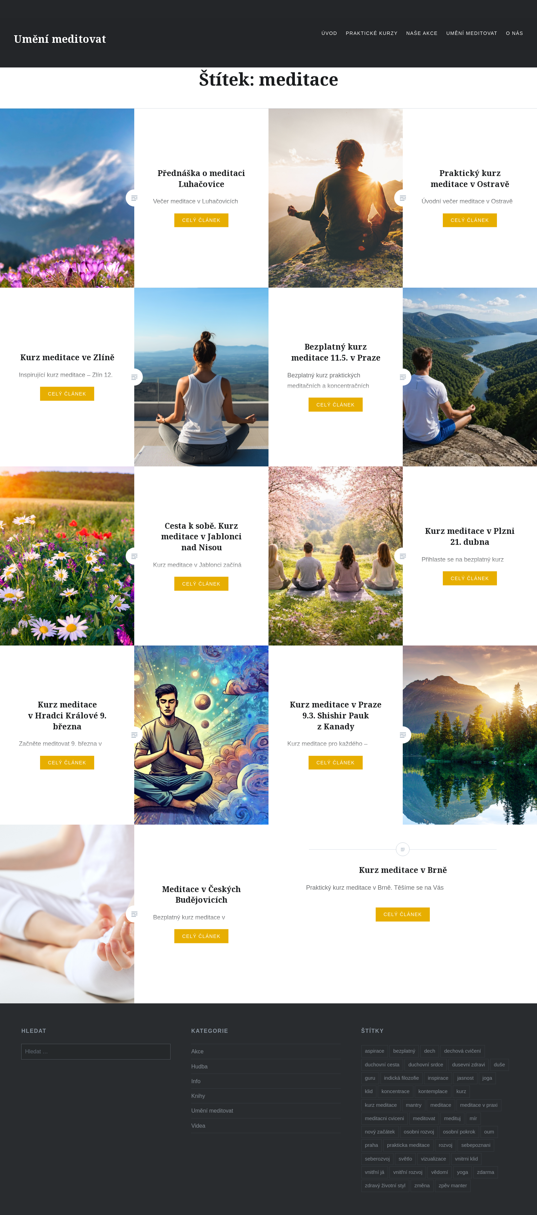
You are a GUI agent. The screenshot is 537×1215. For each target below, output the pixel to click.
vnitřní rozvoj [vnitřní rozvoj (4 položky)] (407, 1172)
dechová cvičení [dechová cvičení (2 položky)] (462, 1051)
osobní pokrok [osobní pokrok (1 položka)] (459, 1132)
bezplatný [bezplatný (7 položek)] (404, 1051)
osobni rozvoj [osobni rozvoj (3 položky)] (419, 1132)
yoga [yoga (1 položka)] (462, 1172)
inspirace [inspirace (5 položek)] (438, 1078)
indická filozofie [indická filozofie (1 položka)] (401, 1078)
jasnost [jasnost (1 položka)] (465, 1078)
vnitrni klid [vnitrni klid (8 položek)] (466, 1159)
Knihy (198, 1096)
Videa (198, 1126)
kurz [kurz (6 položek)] (461, 1091)
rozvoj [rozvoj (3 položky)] (445, 1145)
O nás (514, 33)
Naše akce (422, 33)
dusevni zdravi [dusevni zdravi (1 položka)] (468, 1064)
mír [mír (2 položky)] (473, 1118)
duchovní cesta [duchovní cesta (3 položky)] (382, 1064)
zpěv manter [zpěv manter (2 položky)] (453, 1185)
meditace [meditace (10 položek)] (440, 1105)
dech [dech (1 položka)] (429, 1051)
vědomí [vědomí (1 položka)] (439, 1172)
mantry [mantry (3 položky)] (414, 1105)
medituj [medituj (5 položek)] (452, 1118)
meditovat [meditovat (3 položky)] (424, 1118)
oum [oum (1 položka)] (489, 1132)
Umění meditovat (60, 39)
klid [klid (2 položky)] (369, 1091)
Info (195, 1081)
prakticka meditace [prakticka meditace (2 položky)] (408, 1145)
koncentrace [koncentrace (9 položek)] (396, 1091)
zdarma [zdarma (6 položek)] (485, 1172)
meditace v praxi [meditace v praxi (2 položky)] (479, 1105)
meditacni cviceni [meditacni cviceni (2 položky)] (384, 1118)
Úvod (329, 33)
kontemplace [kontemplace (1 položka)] (433, 1091)
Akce (197, 1051)
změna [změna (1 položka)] (422, 1185)
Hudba (199, 1066)
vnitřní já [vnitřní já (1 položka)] (375, 1172)
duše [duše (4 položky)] (499, 1064)
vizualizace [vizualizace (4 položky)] (433, 1159)
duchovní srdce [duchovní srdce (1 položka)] (425, 1064)
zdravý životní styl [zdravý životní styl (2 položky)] (385, 1185)
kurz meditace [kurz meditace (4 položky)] (381, 1105)
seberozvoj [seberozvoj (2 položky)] (377, 1159)
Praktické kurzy (372, 33)
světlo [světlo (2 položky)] (405, 1159)
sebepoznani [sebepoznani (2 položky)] (475, 1145)
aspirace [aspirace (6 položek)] (375, 1051)
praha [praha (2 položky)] (371, 1145)
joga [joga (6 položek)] (487, 1078)
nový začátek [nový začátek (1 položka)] (380, 1132)
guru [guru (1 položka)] (370, 1078)
